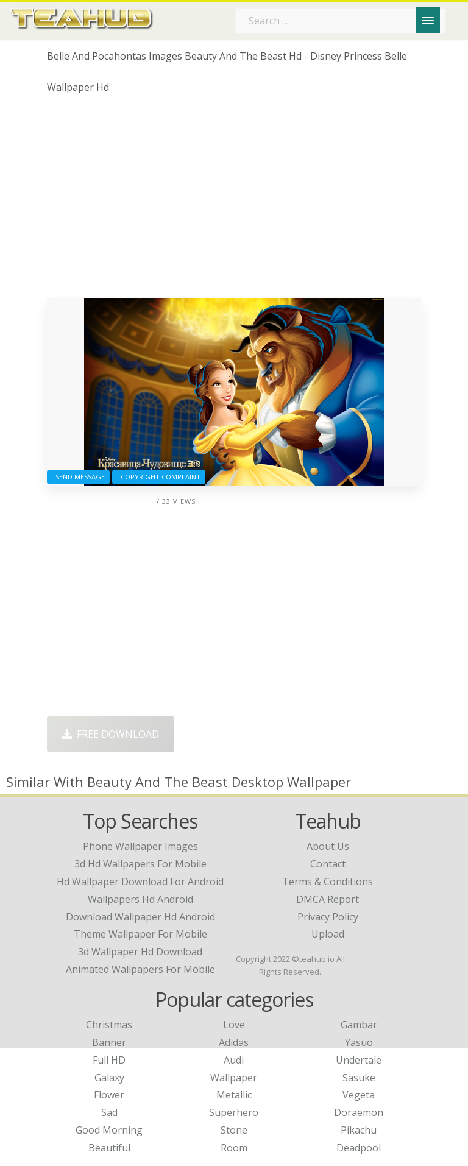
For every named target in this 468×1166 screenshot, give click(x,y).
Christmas (109, 1024)
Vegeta (358, 1094)
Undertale (358, 1060)
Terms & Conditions (327, 881)
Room (234, 1147)
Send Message (78, 476)
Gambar (359, 1024)
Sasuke (358, 1077)
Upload (327, 934)
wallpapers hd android (140, 899)
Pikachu (359, 1130)
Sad (109, 1112)
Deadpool (358, 1147)
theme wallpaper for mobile (140, 934)
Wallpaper (233, 1077)
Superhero (233, 1112)
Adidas (234, 1042)
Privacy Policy (327, 917)
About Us (328, 846)
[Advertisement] (234, 200)
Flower (109, 1094)
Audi (234, 1060)
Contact (328, 864)
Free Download (110, 734)
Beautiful (109, 1147)
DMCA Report (327, 899)
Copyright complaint (158, 476)
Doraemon (358, 1112)
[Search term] (340, 20)
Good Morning (109, 1130)
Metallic (234, 1094)
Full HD (109, 1060)
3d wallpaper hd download (140, 951)
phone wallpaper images (140, 846)
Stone (234, 1130)
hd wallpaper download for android (140, 881)
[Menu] (428, 20)
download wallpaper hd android (140, 917)
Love (234, 1024)
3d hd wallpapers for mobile (140, 864)
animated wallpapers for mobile (140, 969)
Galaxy (109, 1077)
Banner (109, 1042)
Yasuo (359, 1042)
